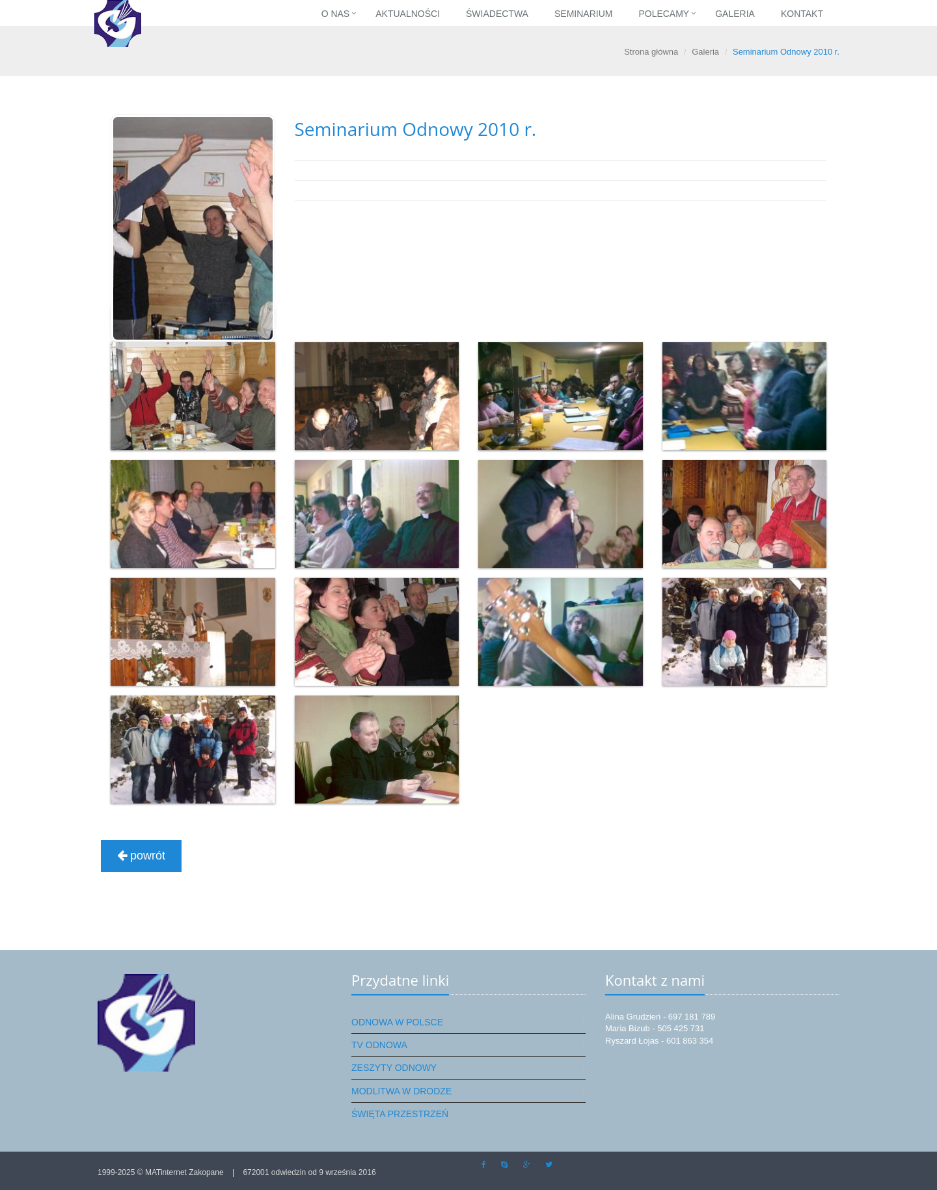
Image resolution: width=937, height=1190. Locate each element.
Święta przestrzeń (399, 1114)
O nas (335, 13)
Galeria (735, 13)
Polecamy (663, 13)
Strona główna (651, 52)
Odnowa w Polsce (397, 1022)
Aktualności (407, 13)
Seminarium (583, 13)
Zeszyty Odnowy (394, 1067)
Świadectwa (497, 13)
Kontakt (802, 13)
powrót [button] (141, 855)
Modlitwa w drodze (401, 1091)
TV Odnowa (379, 1045)
